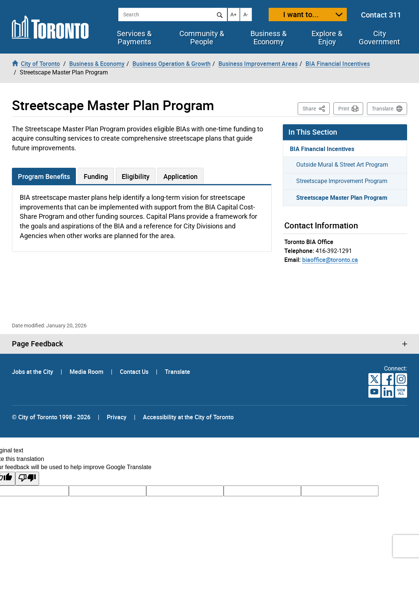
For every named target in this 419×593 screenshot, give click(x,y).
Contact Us (135, 372)
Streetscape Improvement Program (341, 181)
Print (343, 109)
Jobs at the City (33, 372)
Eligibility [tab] (136, 176)
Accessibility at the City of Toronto (188, 417)
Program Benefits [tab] (44, 176)
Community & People (201, 37)
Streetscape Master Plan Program (341, 197)
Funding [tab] (96, 176)
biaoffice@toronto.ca (330, 260)
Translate (382, 109)
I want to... (301, 14)
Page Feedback (37, 343)
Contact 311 (381, 15)
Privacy (117, 417)
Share (316, 108)
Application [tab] (180, 176)
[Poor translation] (27, 478)
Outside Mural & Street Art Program (342, 164)
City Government (379, 37)
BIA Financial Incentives (322, 149)
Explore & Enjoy (326, 37)
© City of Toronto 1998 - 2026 (51, 417)
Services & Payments (134, 37)
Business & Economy (268, 37)
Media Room (87, 372)
